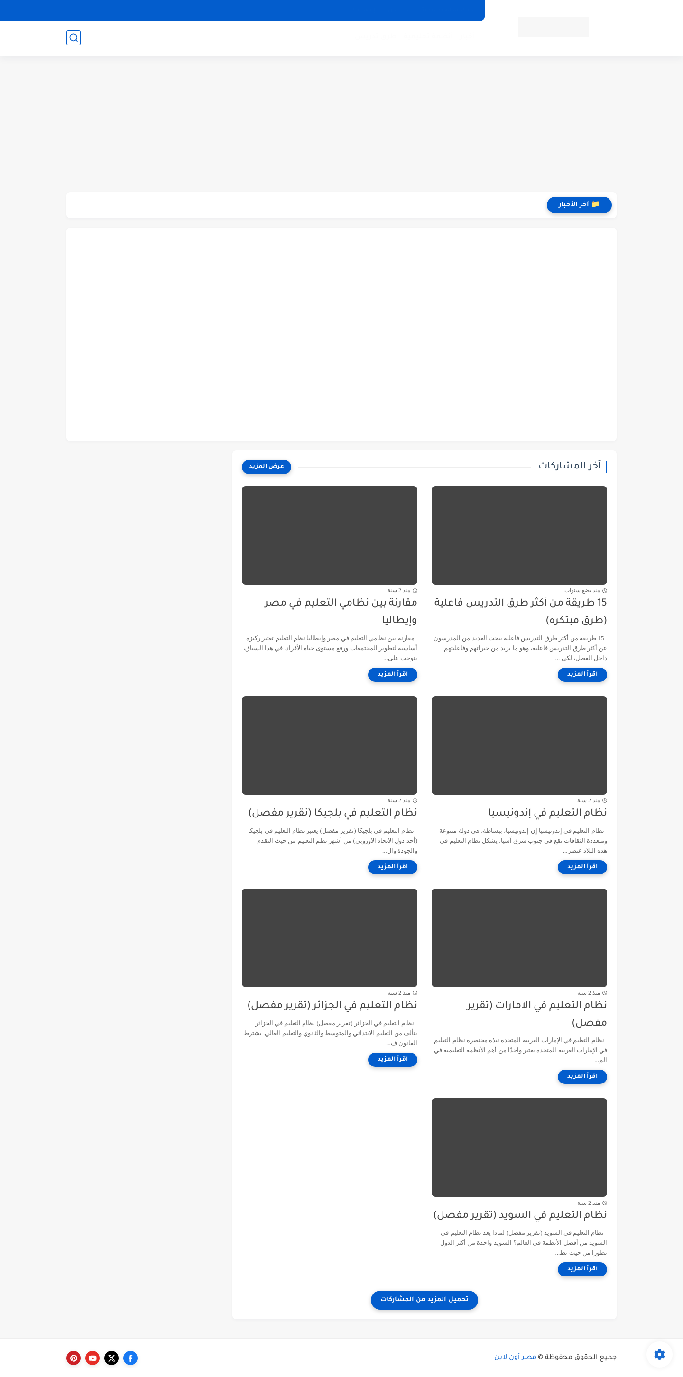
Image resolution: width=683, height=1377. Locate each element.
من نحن (398, 10)
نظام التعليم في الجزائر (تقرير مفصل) (332, 1006)
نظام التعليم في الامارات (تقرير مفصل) (537, 1015)
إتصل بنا (364, 10)
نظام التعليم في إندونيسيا (547, 813)
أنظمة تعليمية (427, 38)
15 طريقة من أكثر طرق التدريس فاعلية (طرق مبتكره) (520, 612)
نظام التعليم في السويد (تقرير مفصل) (520, 1216)
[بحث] (73, 38)
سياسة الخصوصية (447, 10)
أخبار (466, 38)
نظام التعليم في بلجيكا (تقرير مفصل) (332, 813)
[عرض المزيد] (266, 467)
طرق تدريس (375, 38)
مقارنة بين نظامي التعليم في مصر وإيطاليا (341, 612)
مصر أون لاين (515, 1358)
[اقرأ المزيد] (582, 675)
